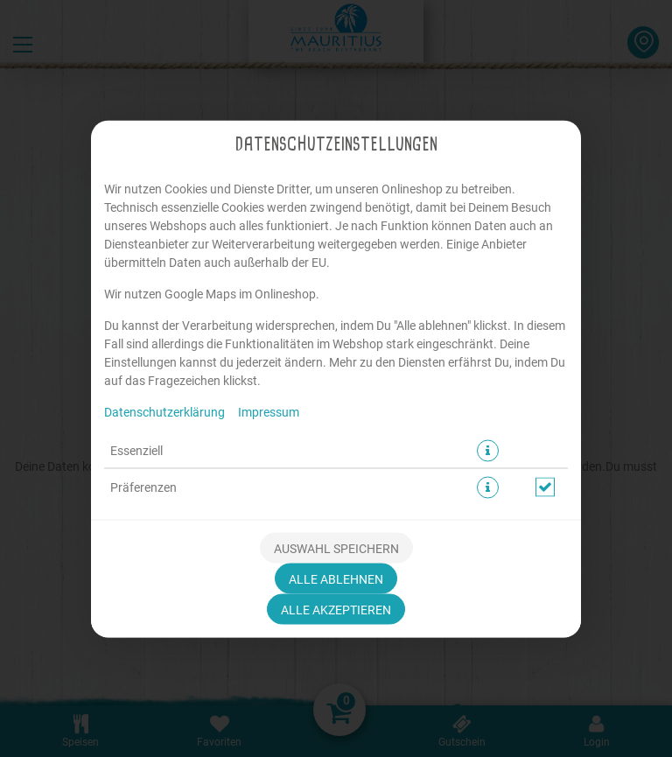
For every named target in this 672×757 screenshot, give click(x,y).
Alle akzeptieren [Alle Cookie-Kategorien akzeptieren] (336, 608)
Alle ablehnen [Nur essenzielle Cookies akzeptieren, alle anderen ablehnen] (336, 578)
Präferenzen (143, 487)
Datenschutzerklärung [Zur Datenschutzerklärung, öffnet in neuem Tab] (164, 411)
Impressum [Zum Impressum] (268, 411)
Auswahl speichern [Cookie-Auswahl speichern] (336, 547)
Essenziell (136, 450)
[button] (488, 450)
